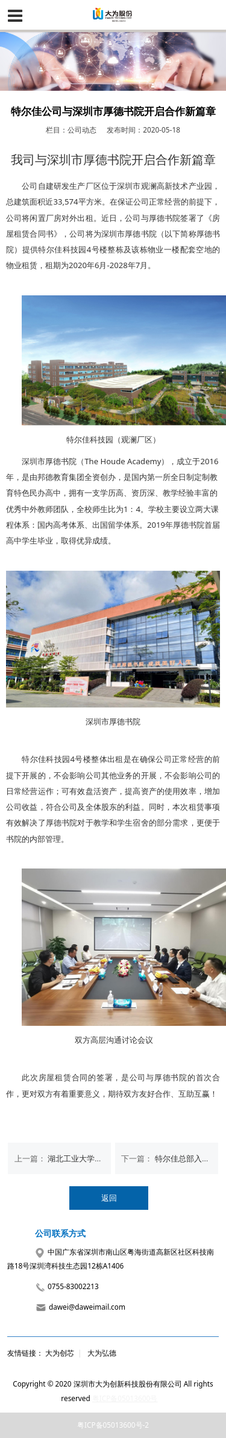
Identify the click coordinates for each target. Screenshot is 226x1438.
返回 (109, 1197)
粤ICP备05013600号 (125, 1398)
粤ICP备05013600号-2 (113, 1425)
